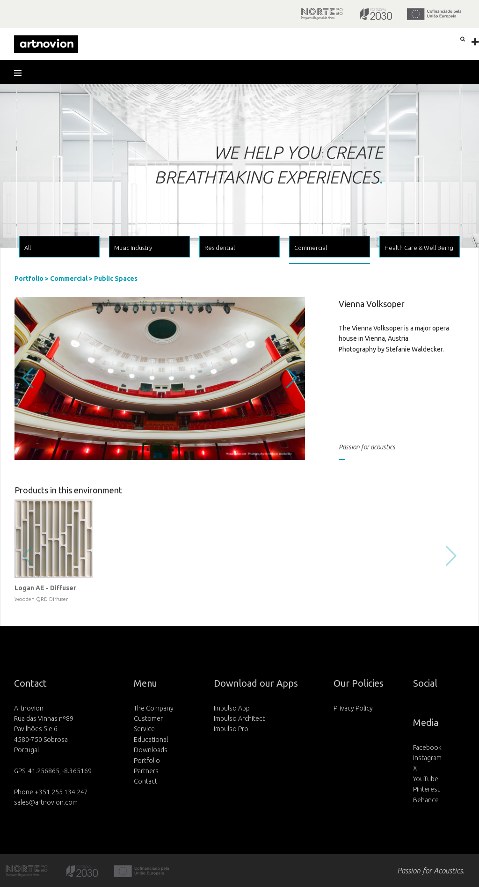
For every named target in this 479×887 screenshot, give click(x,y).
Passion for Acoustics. (430, 870)
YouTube (425, 779)
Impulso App (232, 708)
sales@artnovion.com (46, 802)
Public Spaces (116, 278)
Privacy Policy (353, 708)
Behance (426, 800)
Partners (146, 771)
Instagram (427, 758)
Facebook (427, 747)
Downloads (150, 750)
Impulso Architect (239, 718)
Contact (145, 781)
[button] (21, 73)
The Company (154, 708)
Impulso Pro (231, 729)
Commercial (68, 278)
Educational (151, 739)
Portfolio (29, 278)
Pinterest (426, 789)
